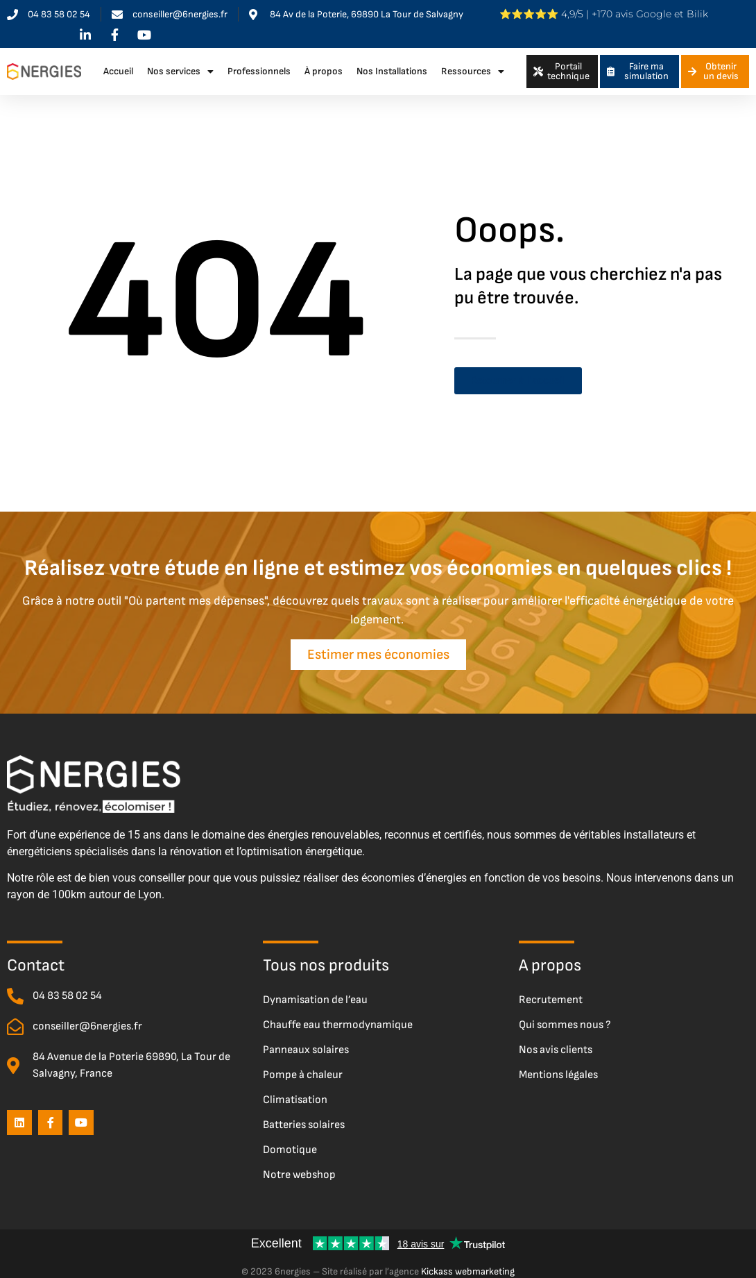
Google (653, 14)
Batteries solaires (304, 1117)
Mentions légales (558, 1067)
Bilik (697, 14)
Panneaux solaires (306, 1042)
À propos (323, 71)
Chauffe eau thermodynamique (338, 1017)
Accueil (118, 71)
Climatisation (295, 1092)
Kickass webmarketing (468, 1264)
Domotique (290, 1142)
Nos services (180, 71)
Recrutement (551, 992)
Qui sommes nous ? (565, 1017)
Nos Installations (391, 71)
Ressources (472, 71)
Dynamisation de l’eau (315, 992)
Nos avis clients (555, 1042)
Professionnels (259, 71)
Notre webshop (299, 1167)
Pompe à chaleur (303, 1067)
